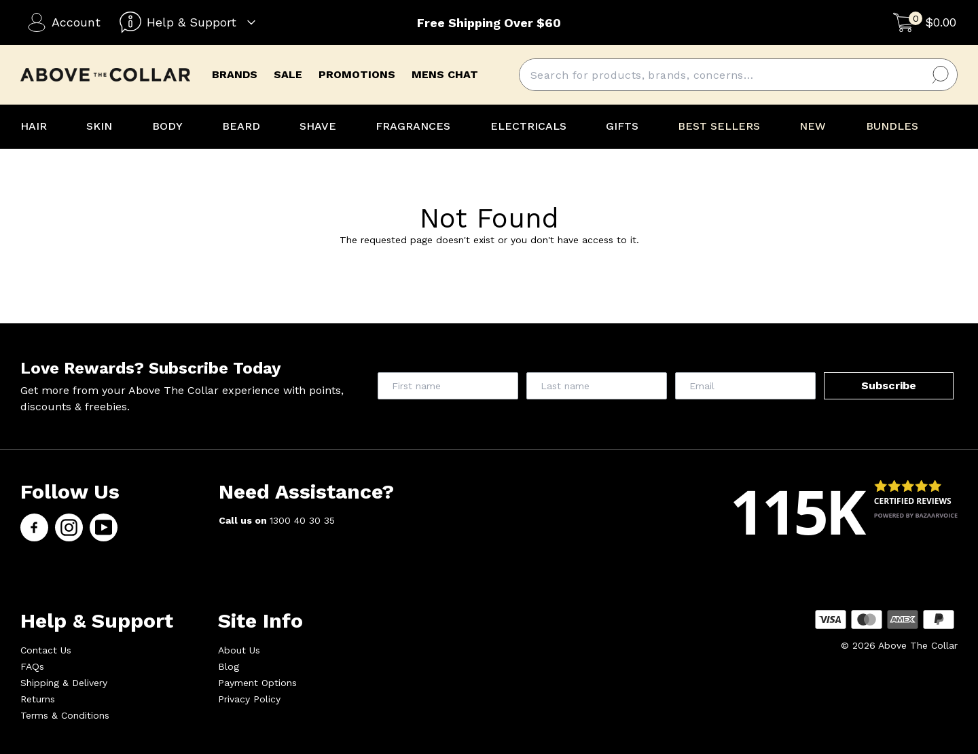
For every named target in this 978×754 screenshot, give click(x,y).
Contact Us (45, 650)
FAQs (32, 666)
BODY (167, 126)
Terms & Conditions (64, 715)
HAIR (33, 126)
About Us (239, 650)
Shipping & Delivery (63, 682)
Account (64, 22)
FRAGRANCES (413, 126)
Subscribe (888, 385)
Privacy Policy (249, 699)
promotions (357, 74)
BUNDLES (892, 126)
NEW (812, 126)
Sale (288, 74)
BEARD (241, 126)
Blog (228, 666)
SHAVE (318, 126)
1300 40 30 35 (302, 520)
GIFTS (622, 126)
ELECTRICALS (528, 126)
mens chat (445, 74)
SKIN (99, 126)
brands (234, 74)
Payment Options (257, 682)
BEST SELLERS (719, 126)
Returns (37, 699)
